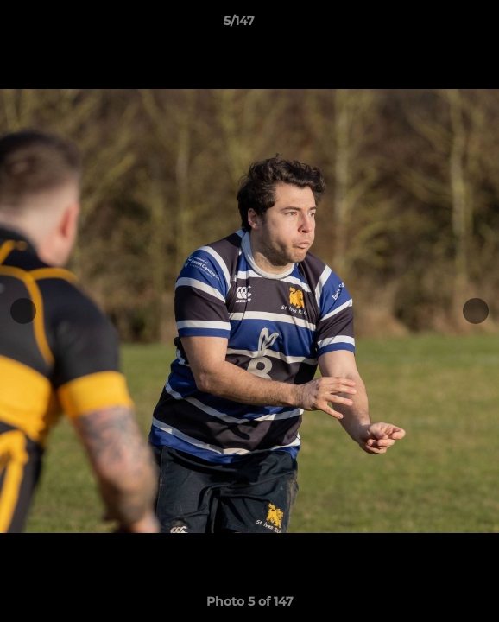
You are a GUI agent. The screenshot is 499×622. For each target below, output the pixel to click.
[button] (436, 25)
